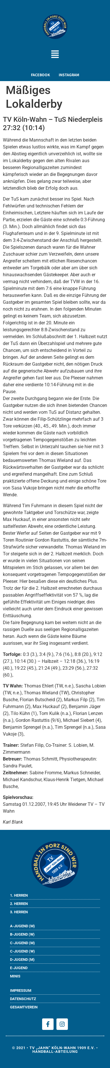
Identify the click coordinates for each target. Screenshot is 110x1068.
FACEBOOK (40, 74)
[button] (55, 55)
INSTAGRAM (69, 74)
